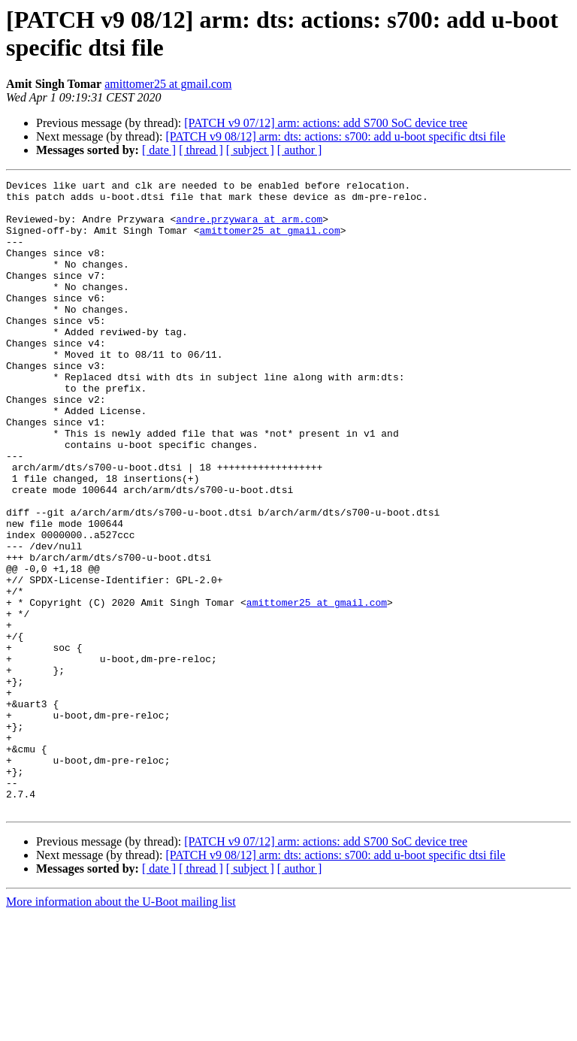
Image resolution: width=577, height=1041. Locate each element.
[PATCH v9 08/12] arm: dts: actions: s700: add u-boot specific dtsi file (335, 136)
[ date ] (159, 150)
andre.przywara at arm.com (249, 228)
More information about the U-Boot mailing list (121, 1027)
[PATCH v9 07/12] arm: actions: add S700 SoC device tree (325, 123)
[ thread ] (201, 150)
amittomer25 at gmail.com (167, 83)
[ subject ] (250, 150)
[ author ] (299, 150)
